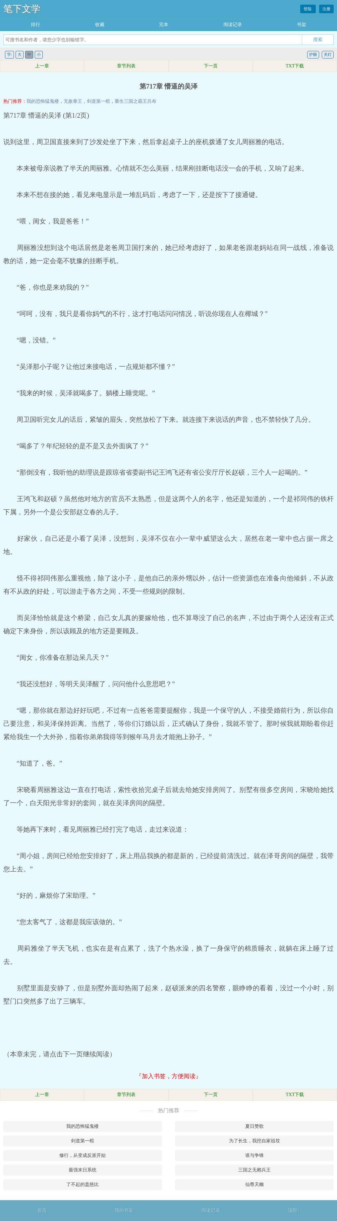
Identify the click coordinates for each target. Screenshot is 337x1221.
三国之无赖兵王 (254, 1169)
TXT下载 (295, 65)
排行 (35, 24)
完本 (163, 24)
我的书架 (124, 1210)
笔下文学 (21, 9)
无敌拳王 (73, 101)
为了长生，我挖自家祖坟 (254, 1140)
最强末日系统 (82, 1169)
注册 (326, 9)
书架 (301, 24)
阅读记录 (232, 24)
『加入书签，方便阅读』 (168, 1076)
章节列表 (126, 65)
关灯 (328, 54)
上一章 (42, 65)
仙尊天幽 (254, 1184)
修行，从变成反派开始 (82, 1155)
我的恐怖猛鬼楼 (43, 101)
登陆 (308, 9)
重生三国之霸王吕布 (135, 101)
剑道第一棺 (98, 101)
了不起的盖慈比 (82, 1184)
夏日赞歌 (254, 1126)
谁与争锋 (254, 1155)
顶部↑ (294, 1210)
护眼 (313, 54)
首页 (42, 1210)
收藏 (99, 24)
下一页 (211, 65)
